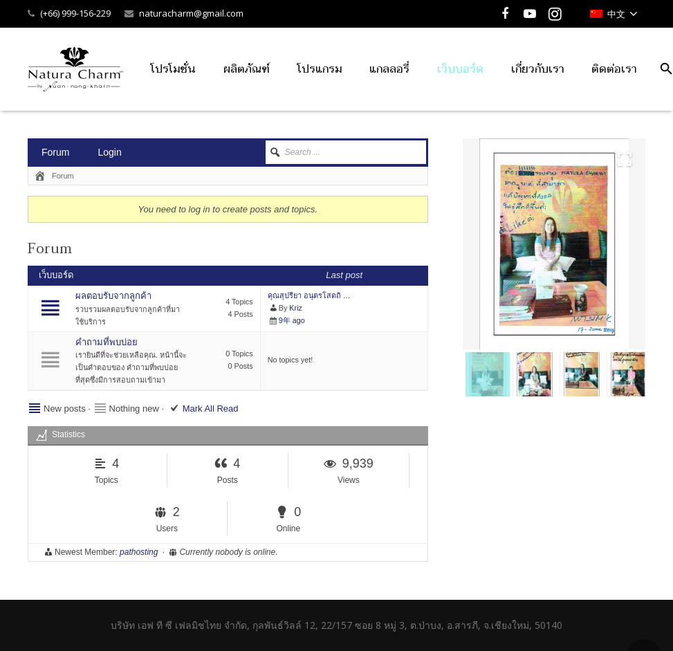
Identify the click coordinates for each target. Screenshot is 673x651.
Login (109, 152)
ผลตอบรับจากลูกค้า (113, 296)
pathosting (139, 552)
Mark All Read (211, 408)
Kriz (295, 308)
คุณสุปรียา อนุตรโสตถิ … (309, 295)
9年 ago (292, 320)
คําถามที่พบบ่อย (106, 342)
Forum (55, 152)
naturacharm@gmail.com (191, 13)
